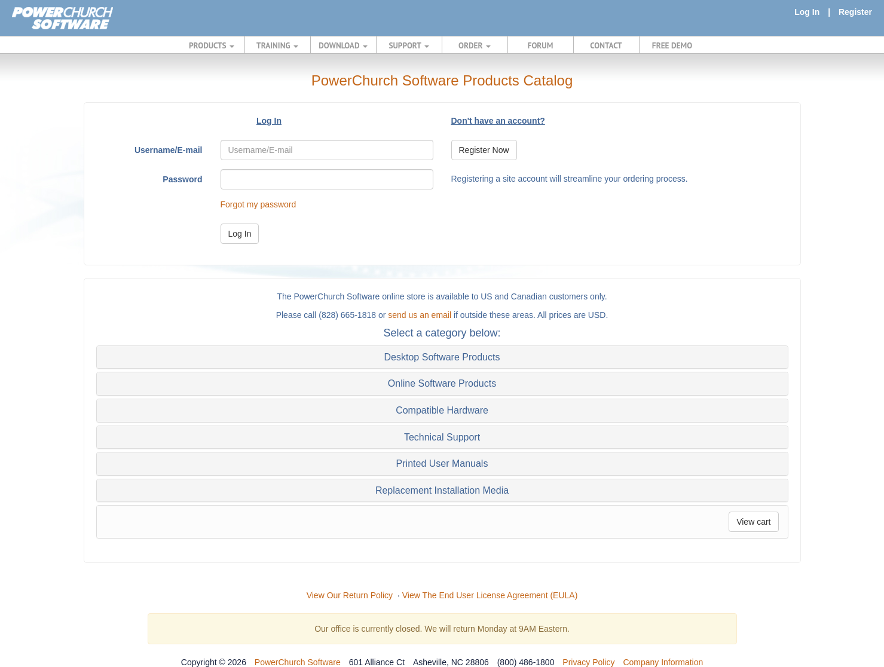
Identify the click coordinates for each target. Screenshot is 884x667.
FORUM (540, 45)
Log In (806, 12)
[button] (442, 357)
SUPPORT (409, 45)
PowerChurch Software (298, 662)
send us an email (419, 315)
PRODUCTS (211, 45)
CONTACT (606, 45)
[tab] (442, 357)
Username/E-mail (168, 150)
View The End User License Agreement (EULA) (490, 595)
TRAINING (277, 45)
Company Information (663, 662)
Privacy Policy (588, 662)
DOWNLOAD (343, 45)
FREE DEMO (672, 45)
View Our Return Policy (350, 595)
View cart (753, 522)
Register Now (484, 150)
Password (182, 179)
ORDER (474, 45)
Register (855, 12)
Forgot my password (258, 204)
